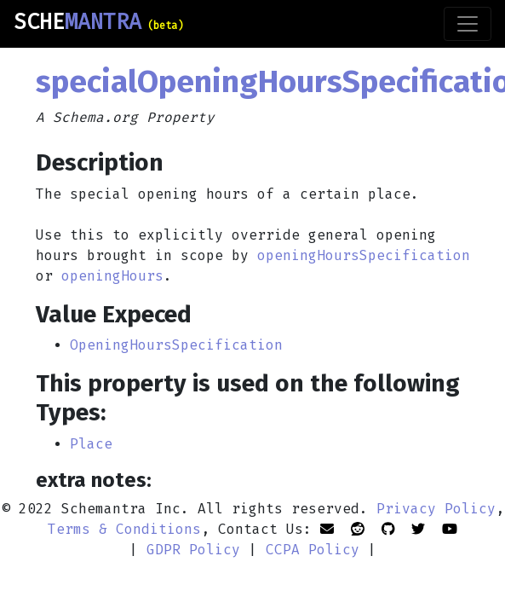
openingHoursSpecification (363, 255)
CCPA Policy (312, 550)
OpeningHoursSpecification (176, 345)
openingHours (112, 276)
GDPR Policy (193, 550)
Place (91, 444)
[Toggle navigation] (467, 24)
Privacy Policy (436, 509)
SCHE (98, 22)
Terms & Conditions (124, 529)
